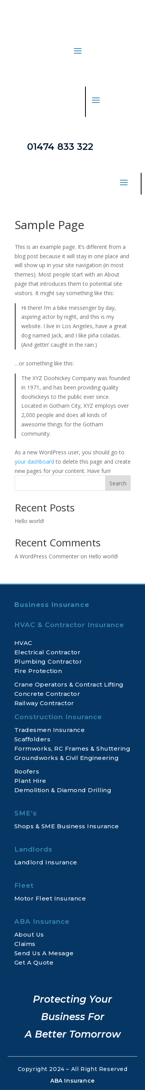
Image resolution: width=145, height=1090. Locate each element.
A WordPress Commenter (47, 556)
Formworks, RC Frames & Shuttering (72, 748)
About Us (29, 934)
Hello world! (29, 521)
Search (117, 483)
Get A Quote (34, 962)
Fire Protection (38, 671)
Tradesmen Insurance (49, 730)
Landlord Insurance (45, 862)
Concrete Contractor (47, 693)
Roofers (26, 771)
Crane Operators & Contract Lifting (69, 684)
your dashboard (34, 461)
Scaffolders (32, 739)
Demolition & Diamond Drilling (63, 790)
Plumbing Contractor (48, 661)
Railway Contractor (44, 703)
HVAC (23, 643)
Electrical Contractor (47, 652)
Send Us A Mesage (44, 953)
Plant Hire (30, 780)
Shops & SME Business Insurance (66, 826)
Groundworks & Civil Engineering (66, 757)
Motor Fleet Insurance (50, 898)
